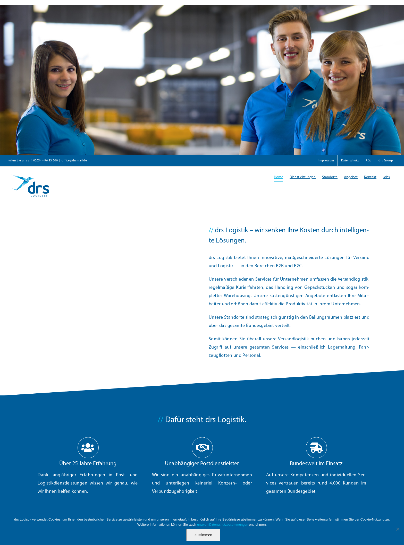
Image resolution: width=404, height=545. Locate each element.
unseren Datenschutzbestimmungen (222, 524)
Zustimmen (203, 535)
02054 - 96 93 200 (45, 160)
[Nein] (397, 529)
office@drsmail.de (74, 160)
